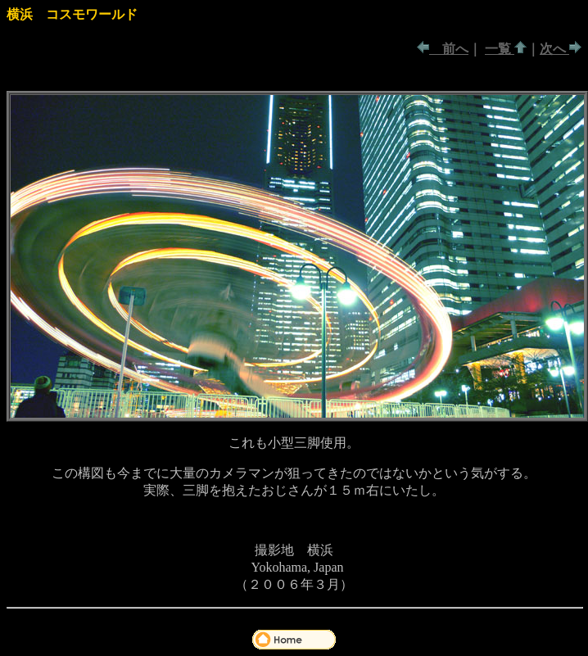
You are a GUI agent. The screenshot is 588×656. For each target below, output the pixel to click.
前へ (448, 49)
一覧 (499, 49)
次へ (554, 49)
